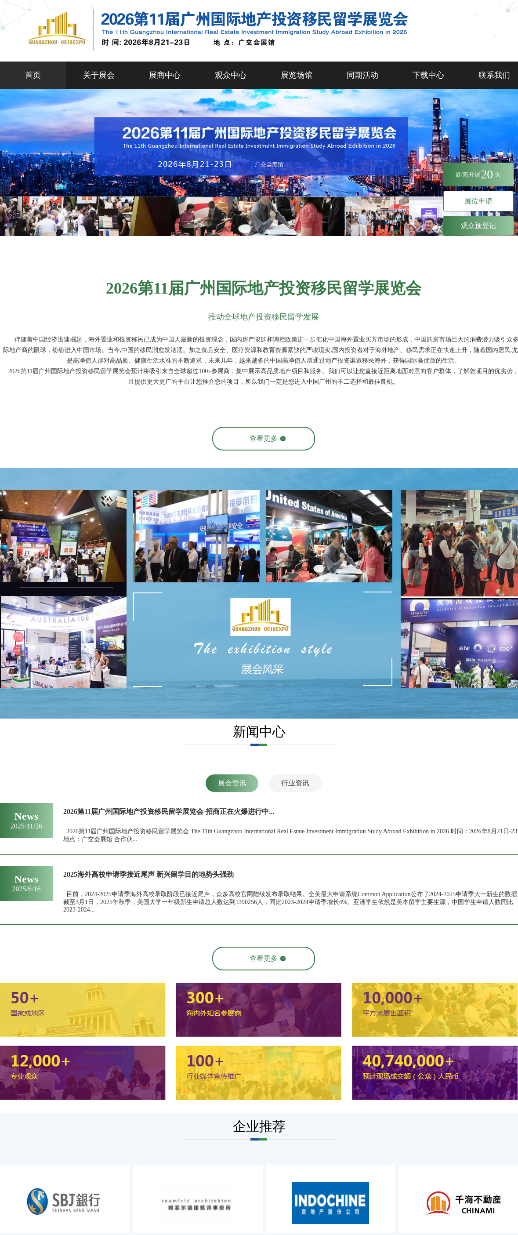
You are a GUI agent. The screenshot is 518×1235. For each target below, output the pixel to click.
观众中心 (230, 75)
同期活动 (362, 75)
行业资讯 (295, 783)
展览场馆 (296, 75)
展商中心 (165, 75)
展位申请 (478, 201)
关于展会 (99, 75)
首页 (33, 75)
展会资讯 (232, 783)
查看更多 (264, 438)
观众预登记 (478, 225)
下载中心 (428, 75)
